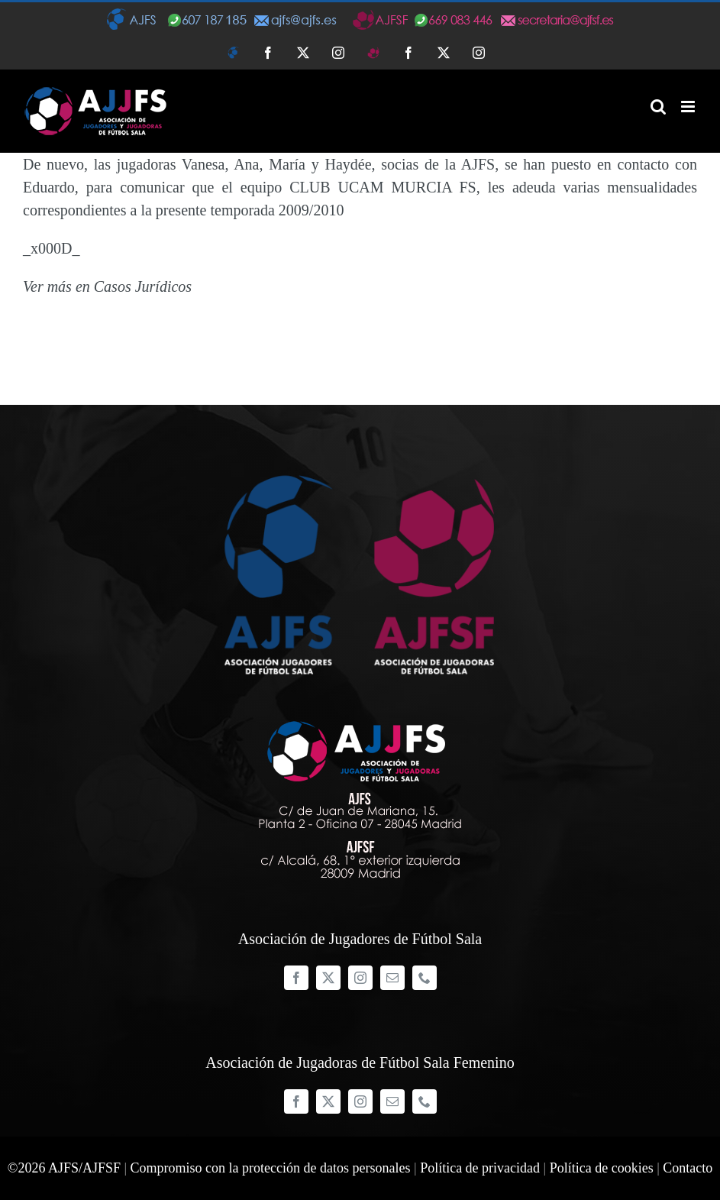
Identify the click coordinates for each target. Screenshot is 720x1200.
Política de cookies (602, 1168)
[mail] (392, 977)
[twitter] (328, 977)
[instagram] (360, 977)
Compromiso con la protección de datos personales (271, 1168)
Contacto (687, 1168)
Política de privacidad (480, 1168)
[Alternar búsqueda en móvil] (658, 107)
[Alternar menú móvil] (689, 107)
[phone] (424, 977)
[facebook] (296, 977)
